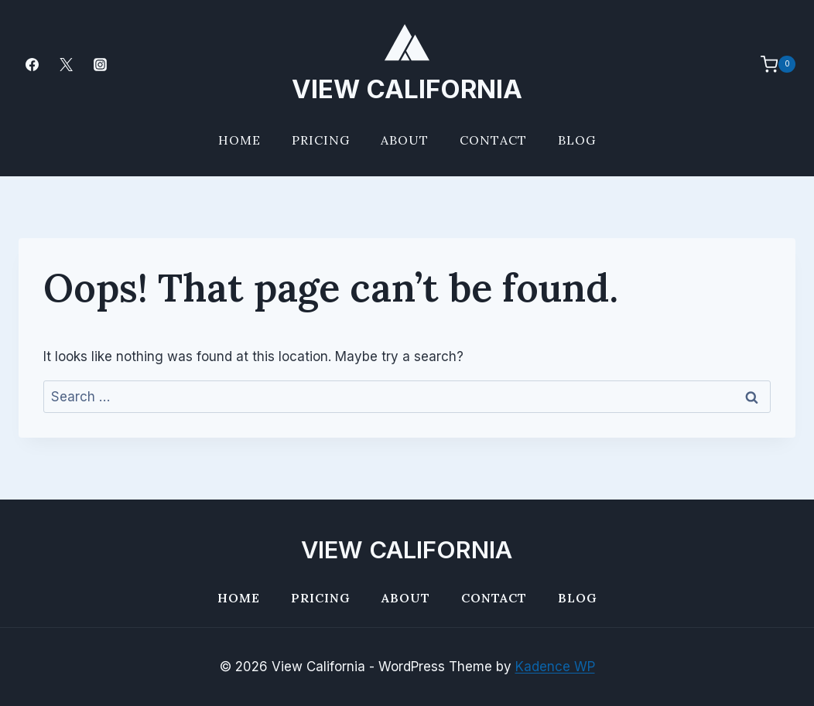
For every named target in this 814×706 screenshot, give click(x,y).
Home (239, 140)
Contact (493, 140)
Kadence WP (555, 666)
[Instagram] (100, 64)
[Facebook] (32, 64)
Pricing (321, 140)
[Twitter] (66, 64)
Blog (577, 140)
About (405, 140)
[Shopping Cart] (770, 64)
